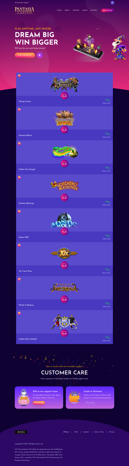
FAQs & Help (90, 403)
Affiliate (66, 432)
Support (93, 10)
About (67, 10)
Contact (86, 432)
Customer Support (22, 2)
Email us (38, 403)
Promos (76, 10)
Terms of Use (99, 432)
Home (59, 10)
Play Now (107, 10)
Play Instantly (25, 55)
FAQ (76, 432)
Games (84, 10)
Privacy (111, 432)
